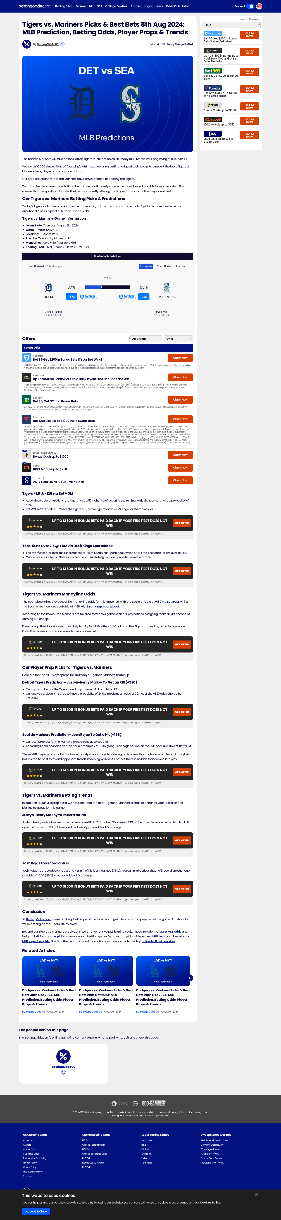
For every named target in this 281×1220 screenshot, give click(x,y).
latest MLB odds (170, 932)
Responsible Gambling (34, 1158)
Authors (27, 1144)
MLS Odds (87, 1158)
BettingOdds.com (38, 919)
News (159, 6)
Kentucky (146, 1149)
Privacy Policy (30, 1162)
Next (189, 978)
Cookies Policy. (210, 1202)
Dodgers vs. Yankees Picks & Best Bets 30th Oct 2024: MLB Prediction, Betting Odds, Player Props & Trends (49, 997)
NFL (91, 6)
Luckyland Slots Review (212, 1162)
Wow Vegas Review (210, 1149)
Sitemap (27, 1176)
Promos (80, 6)
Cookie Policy (29, 1167)
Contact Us (29, 1149)
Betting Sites (64, 6)
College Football (116, 6)
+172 (71, 297)
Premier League (142, 6)
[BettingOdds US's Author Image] (63, 1056)
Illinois (144, 1144)
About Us (27, 1140)
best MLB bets (155, 936)
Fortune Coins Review (211, 1158)
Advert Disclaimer (251, 19)
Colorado (146, 1153)
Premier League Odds (93, 1162)
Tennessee (146, 1162)
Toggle (250, 6)
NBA (99, 6)
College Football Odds (93, 1144)
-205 (144, 297)
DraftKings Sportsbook (103, 606)
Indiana (145, 1158)
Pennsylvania (148, 1140)
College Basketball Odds (94, 1153)
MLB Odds (87, 1167)
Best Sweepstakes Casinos (214, 1140)
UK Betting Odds (31, 1153)
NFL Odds (87, 1140)
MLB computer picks (50, 936)
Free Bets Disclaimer (33, 1171)
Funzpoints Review (210, 1153)
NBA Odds (87, 1149)
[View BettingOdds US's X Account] (62, 44)
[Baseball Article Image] (49, 971)
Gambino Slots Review (212, 1144)
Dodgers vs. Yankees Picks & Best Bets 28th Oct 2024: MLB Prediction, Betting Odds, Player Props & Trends (163, 997)
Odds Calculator (177, 6)
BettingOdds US (48, 44)
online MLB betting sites (158, 941)
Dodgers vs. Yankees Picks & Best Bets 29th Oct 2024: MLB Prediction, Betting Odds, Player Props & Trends (106, 997)
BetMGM (173, 602)
